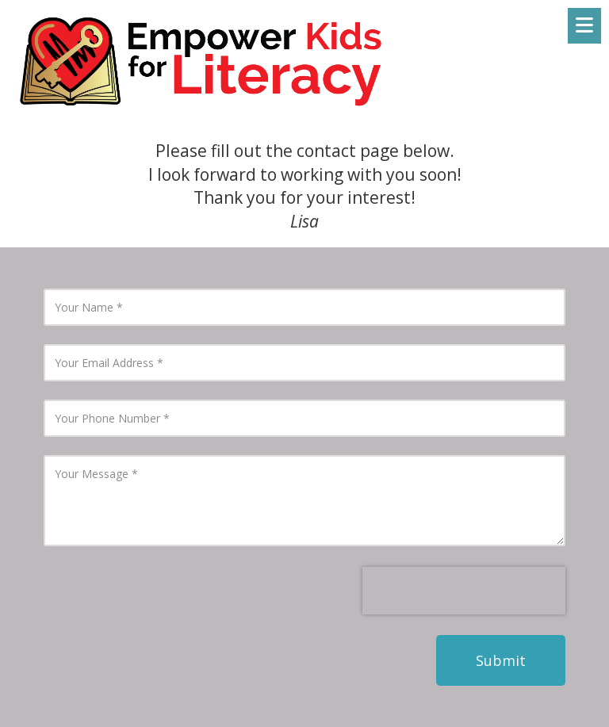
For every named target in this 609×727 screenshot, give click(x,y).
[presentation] (463, 590)
